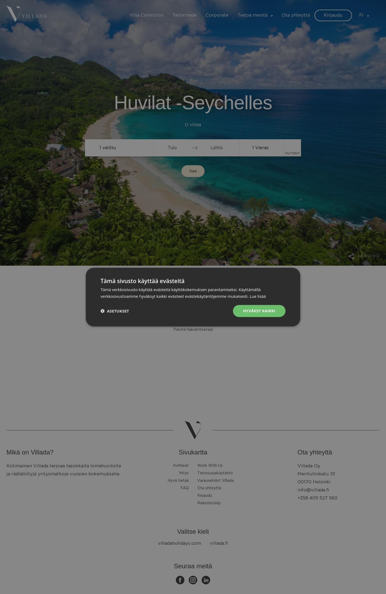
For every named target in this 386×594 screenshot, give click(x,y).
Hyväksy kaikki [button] (259, 310)
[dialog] (193, 297)
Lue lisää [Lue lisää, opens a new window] (258, 296)
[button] (115, 311)
